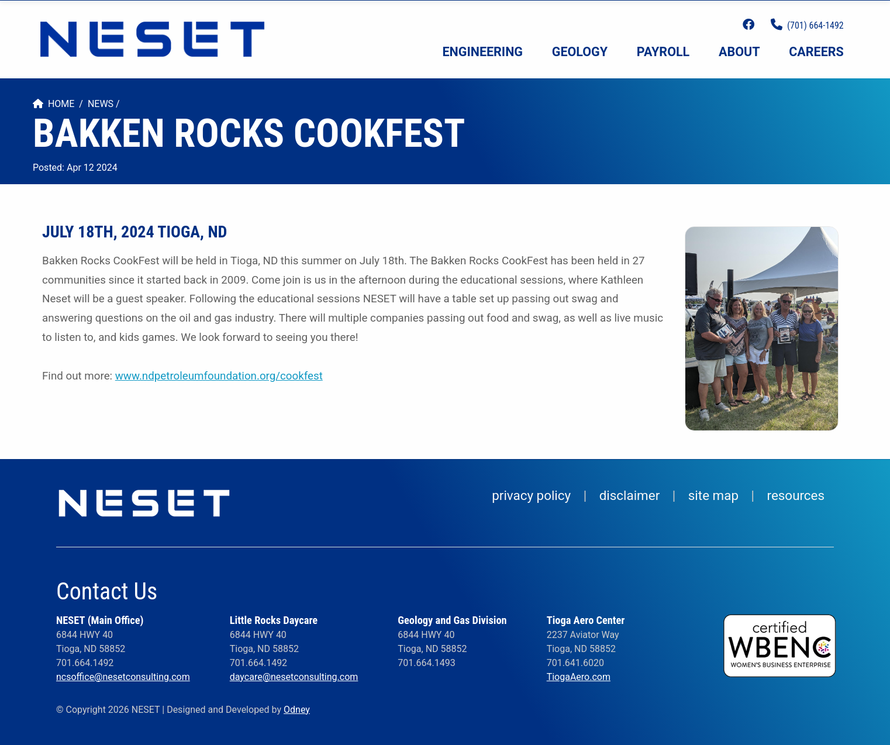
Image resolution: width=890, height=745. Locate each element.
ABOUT (739, 51)
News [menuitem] (100, 103)
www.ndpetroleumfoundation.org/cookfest (219, 376)
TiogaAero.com (578, 676)
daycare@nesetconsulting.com (294, 676)
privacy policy (531, 495)
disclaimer (629, 495)
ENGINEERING (483, 51)
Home (53, 103)
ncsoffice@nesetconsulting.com (123, 676)
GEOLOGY (580, 51)
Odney (297, 709)
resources (796, 495)
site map (713, 495)
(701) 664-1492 (815, 25)
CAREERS (816, 51)
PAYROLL (663, 51)
